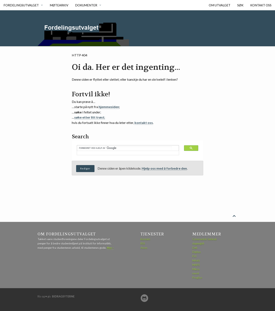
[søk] (125, 148)
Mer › (110, 247)
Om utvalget (219, 5)
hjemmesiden (109, 107)
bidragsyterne (63, 296)
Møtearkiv (59, 5)
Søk (240, 5)
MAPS (196, 265)
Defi (194, 247)
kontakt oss (144, 123)
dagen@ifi (198, 243)
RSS (142, 243)
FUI (194, 256)
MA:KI (196, 260)
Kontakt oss (260, 5)
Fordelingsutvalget (21, 5)
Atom (143, 247)
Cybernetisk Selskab (204, 239)
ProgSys (197, 277)
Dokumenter (86, 5)
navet (195, 273)
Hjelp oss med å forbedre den (164, 168)
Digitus (196, 252)
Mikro (195, 269)
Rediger (85, 168)
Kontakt (145, 239)
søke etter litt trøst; (89, 117)
